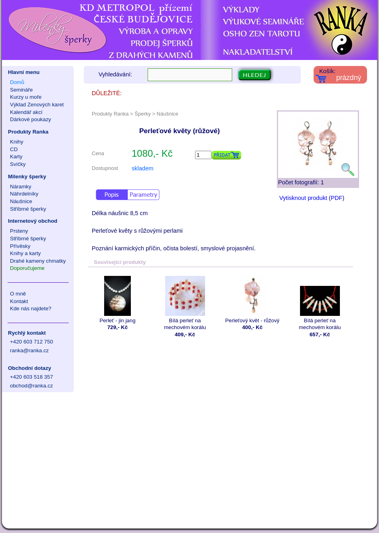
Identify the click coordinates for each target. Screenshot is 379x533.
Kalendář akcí (26, 112)
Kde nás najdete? (30, 308)
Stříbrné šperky (28, 209)
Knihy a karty (25, 253)
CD (14, 149)
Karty (16, 157)
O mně (18, 294)
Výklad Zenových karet (37, 105)
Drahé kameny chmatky (38, 261)
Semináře (21, 90)
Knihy (16, 142)
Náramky (20, 187)
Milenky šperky (27, 177)
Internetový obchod (32, 221)
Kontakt (19, 301)
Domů (17, 82)
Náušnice (21, 201)
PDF (336, 198)
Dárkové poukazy (30, 119)
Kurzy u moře (25, 97)
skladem (143, 168)
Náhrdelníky (24, 194)
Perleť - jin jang (117, 299)
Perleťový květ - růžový (252, 299)
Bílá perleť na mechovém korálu (185, 303)
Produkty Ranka (28, 132)
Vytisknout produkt (303, 198)
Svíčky (18, 164)
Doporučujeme (27, 268)
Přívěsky (20, 246)
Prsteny (19, 231)
